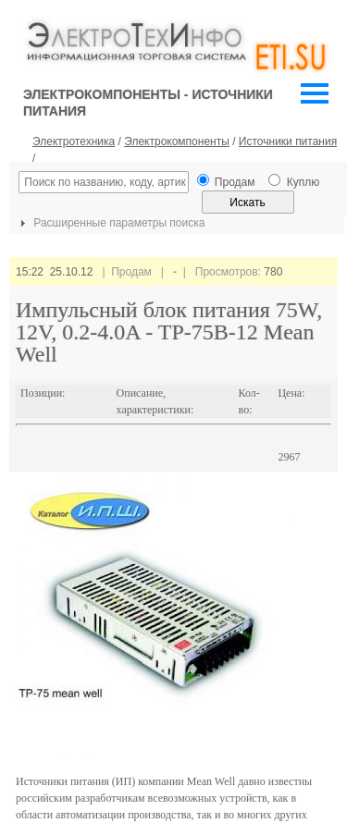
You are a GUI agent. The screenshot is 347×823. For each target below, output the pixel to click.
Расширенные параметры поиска (110, 222)
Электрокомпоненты (176, 141)
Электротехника (73, 141)
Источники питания (288, 141)
